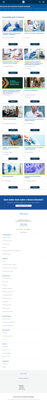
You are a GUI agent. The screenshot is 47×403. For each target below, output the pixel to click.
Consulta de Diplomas (6, 353)
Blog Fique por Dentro (6, 254)
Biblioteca (4, 247)
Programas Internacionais (7, 271)
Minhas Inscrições (6, 356)
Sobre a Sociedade (6, 237)
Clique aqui (21, 385)
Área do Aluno (5, 346)
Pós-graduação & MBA (7, 295)
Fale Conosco (5, 363)
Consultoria (4, 332)
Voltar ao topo (24, 213)
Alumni (3, 261)
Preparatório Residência (7, 288)
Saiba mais (13, 44)
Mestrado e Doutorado (7, 298)
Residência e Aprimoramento (8, 291)
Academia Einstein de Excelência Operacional (11, 250)
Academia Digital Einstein (7, 311)
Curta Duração (5, 301)
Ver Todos (4, 339)
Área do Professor (6, 349)
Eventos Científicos (6, 308)
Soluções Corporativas (7, 336)
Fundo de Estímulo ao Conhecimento (10, 267)
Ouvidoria (4, 367)
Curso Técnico (5, 281)
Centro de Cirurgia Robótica (8, 325)
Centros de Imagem (6, 318)
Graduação (4, 285)
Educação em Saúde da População (9, 264)
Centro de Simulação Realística (8, 322)
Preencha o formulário (23, 205)
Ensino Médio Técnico (6, 278)
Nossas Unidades (6, 244)
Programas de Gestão (6, 304)
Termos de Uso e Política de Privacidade (23, 396)
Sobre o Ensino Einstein (7, 240)
